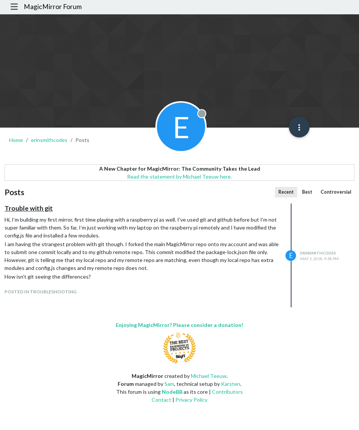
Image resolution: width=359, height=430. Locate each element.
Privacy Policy (191, 399)
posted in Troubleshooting (41, 291)
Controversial (336, 192)
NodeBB (172, 391)
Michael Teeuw (209, 376)
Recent (286, 192)
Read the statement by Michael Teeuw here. (179, 176)
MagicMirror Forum (53, 7)
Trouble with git (29, 208)
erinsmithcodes (318, 253)
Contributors (227, 391)
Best (307, 192)
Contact (161, 399)
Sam (169, 384)
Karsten (230, 384)
